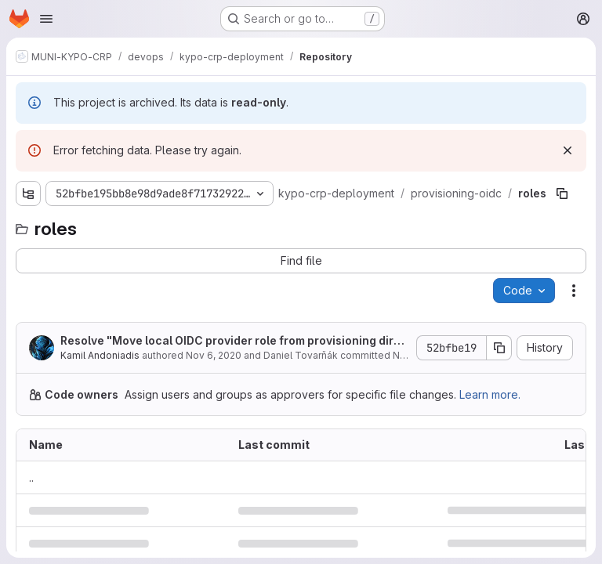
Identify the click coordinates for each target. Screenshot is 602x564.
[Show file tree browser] (28, 193)
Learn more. (489, 394)
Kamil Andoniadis (100, 355)
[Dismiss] (567, 150)
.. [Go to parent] (31, 477)
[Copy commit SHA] (499, 347)
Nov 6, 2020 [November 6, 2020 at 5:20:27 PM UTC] (213, 355)
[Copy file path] (562, 193)
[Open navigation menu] (46, 18)
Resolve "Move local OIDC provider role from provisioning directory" (234, 341)
